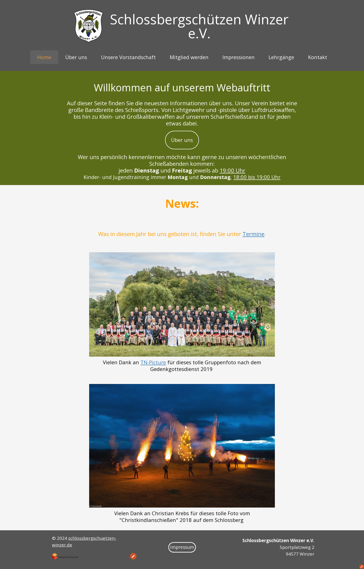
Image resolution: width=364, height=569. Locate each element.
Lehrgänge (281, 57)
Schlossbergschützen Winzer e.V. (199, 26)
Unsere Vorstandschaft (128, 57)
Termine (253, 234)
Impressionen (238, 57)
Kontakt (317, 57)
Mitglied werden (189, 57)
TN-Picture (153, 362)
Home (44, 57)
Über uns (76, 57)
